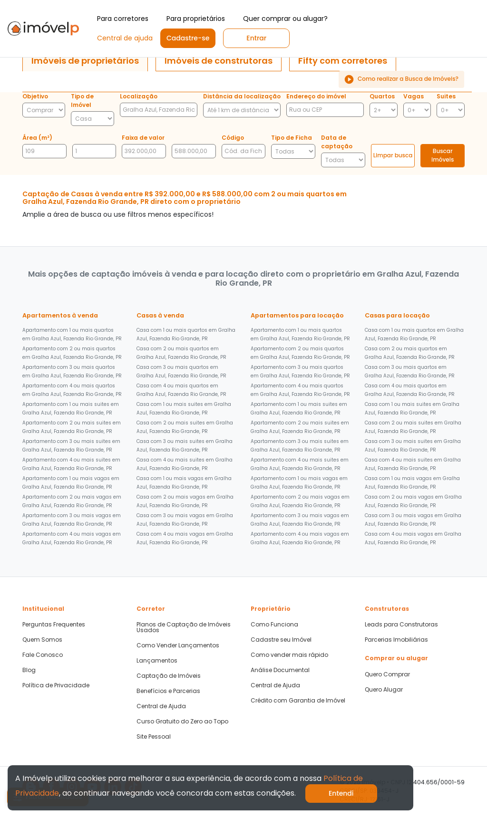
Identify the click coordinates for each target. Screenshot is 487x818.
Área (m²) (37, 138)
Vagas (413, 96)
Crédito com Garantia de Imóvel (298, 700)
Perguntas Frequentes (53, 624)
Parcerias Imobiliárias (396, 640)
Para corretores (122, 18)
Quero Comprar (387, 674)
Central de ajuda (125, 38)
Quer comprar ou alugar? (285, 18)
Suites (446, 96)
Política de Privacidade (55, 685)
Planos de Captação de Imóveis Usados (183, 627)
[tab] (85, 60)
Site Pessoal (153, 737)
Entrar (256, 38)
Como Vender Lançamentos (177, 645)
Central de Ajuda (161, 706)
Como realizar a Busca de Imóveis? (401, 79)
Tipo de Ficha (291, 138)
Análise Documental (280, 670)
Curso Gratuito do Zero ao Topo (182, 721)
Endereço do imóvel (316, 96)
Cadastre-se (187, 38)
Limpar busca (393, 155)
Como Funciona (274, 624)
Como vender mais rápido (289, 655)
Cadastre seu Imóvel (281, 640)
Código (233, 138)
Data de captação (336, 142)
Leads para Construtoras (401, 624)
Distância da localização (242, 96)
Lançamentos (156, 661)
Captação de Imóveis (168, 676)
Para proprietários (195, 18)
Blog (29, 670)
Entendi (341, 793)
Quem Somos (42, 640)
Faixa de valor (143, 138)
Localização (138, 96)
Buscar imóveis (442, 155)
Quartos (382, 96)
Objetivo (35, 96)
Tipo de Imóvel (82, 100)
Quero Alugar (384, 690)
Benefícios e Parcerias (168, 691)
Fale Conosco (42, 655)
